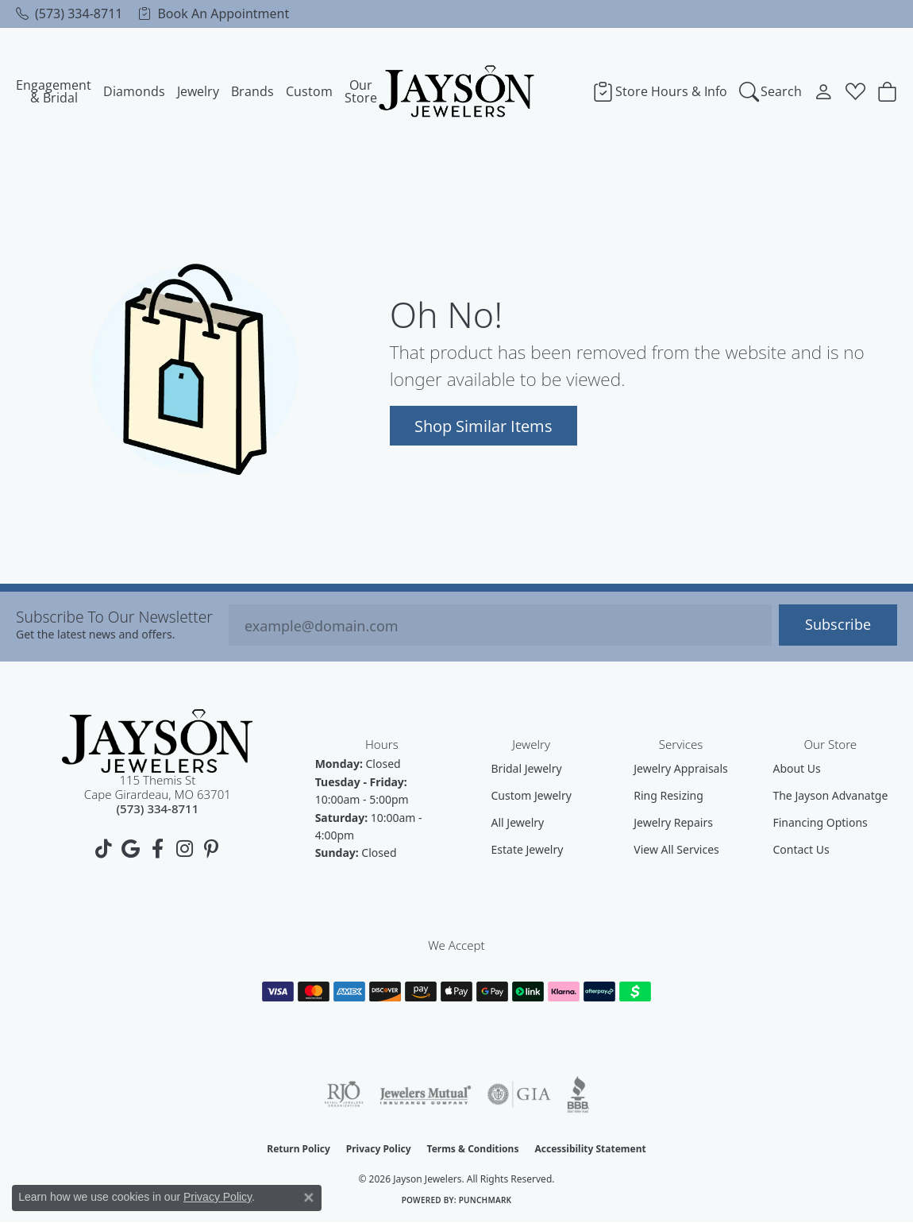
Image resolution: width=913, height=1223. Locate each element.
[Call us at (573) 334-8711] (157, 808)
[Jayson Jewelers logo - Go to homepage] (457, 91)
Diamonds (134, 91)
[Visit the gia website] (519, 1094)
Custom (309, 91)
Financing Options (819, 822)
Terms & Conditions (473, 1148)
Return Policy (298, 1148)
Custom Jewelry (531, 795)
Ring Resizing (668, 795)
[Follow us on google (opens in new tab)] (130, 848)
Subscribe (838, 625)
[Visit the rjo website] (344, 1094)
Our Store (361, 91)
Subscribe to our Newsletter (114, 617)
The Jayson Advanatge (830, 795)
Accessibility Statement (589, 1148)
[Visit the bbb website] (578, 1094)
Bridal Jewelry (526, 768)
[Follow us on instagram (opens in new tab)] (184, 848)
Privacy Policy (378, 1148)
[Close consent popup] (309, 1197)
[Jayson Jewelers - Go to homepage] (157, 741)
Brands (252, 91)
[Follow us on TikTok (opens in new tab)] (103, 848)
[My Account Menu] (824, 91)
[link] (69, 13)
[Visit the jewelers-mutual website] (425, 1094)
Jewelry (198, 91)
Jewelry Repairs (673, 822)
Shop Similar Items (483, 426)
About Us (796, 768)
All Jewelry (518, 822)
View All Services (676, 849)
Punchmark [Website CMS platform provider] (485, 1200)
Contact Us (800, 849)
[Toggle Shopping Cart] (887, 91)
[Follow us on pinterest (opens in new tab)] (211, 848)
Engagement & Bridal (53, 91)
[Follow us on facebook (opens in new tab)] (157, 848)
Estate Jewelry (527, 849)
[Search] (771, 91)
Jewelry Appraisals (681, 768)
